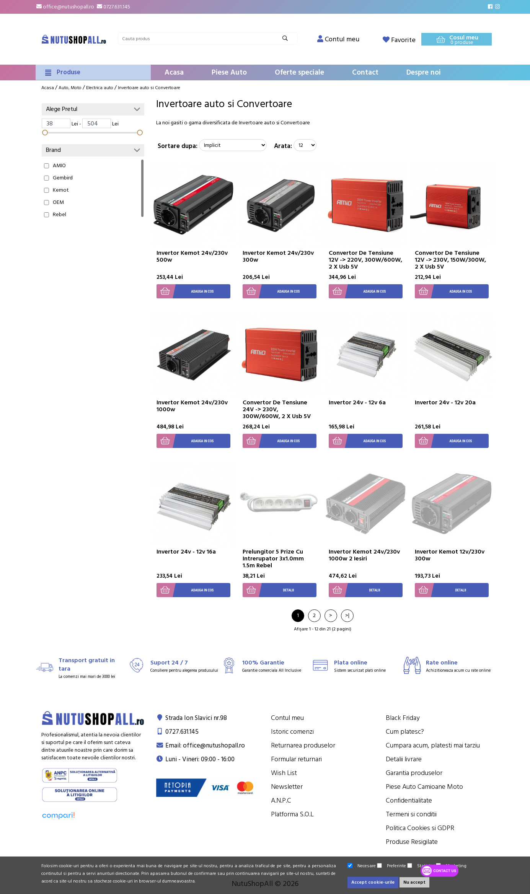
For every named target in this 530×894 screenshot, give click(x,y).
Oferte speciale (299, 72)
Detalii (268, 590)
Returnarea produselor (303, 745)
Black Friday (403, 718)
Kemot (61, 190)
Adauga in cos (185, 291)
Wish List (284, 773)
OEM (58, 202)
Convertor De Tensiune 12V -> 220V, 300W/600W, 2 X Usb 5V (365, 260)
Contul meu (287, 718)
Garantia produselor (414, 773)
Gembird (63, 178)
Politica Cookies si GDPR (420, 828)
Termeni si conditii (411, 814)
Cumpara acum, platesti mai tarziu (433, 745)
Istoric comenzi (292, 731)
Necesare (361, 866)
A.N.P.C (281, 800)
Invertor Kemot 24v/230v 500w (192, 256)
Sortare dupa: (177, 146)
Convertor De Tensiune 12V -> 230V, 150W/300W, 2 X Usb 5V (450, 260)
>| (347, 615)
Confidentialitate (409, 800)
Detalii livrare (404, 759)
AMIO (59, 165)
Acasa (174, 72)
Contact (365, 72)
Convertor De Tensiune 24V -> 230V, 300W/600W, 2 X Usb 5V (277, 409)
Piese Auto (229, 72)
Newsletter (287, 786)
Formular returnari (296, 759)
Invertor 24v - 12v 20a (445, 402)
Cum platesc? (405, 731)
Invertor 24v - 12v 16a (186, 551)
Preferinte (391, 866)
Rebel (59, 214)
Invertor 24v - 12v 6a (357, 402)
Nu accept (414, 882)
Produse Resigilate (412, 842)
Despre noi (423, 72)
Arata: (283, 146)
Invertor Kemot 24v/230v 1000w (192, 406)
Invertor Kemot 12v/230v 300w (449, 555)
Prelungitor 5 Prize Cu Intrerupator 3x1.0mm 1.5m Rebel (273, 558)
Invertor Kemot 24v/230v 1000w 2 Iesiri (364, 555)
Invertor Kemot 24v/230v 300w (278, 256)
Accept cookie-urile (373, 882)
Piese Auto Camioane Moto (424, 786)
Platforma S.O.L (292, 814)
